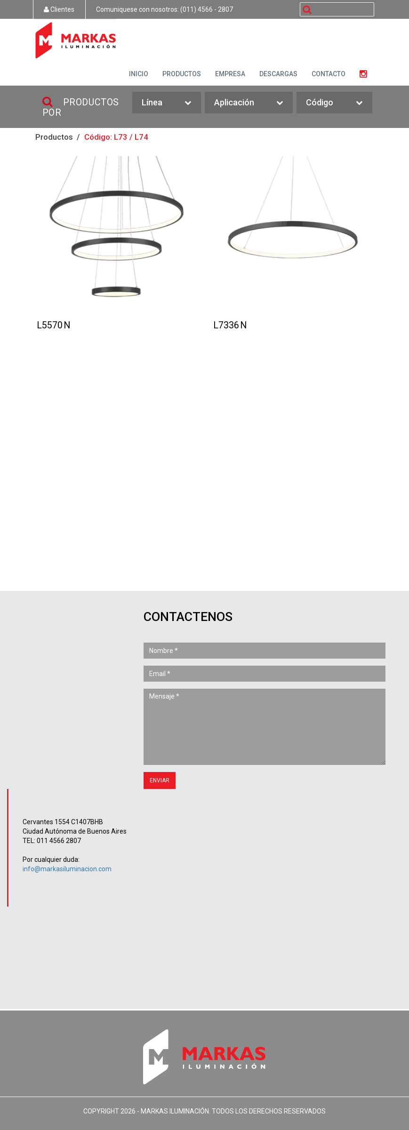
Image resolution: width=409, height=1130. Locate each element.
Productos (54, 137)
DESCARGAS (278, 74)
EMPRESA (230, 74)
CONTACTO (328, 74)
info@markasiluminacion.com (67, 869)
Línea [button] (167, 102)
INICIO (138, 74)
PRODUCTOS (181, 74)
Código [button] (334, 102)
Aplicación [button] (248, 102)
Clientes (59, 9)
